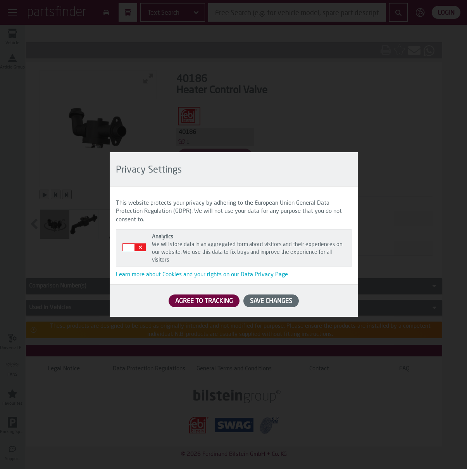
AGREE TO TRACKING (204, 300)
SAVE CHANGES (271, 300)
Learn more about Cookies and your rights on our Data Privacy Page (202, 273)
